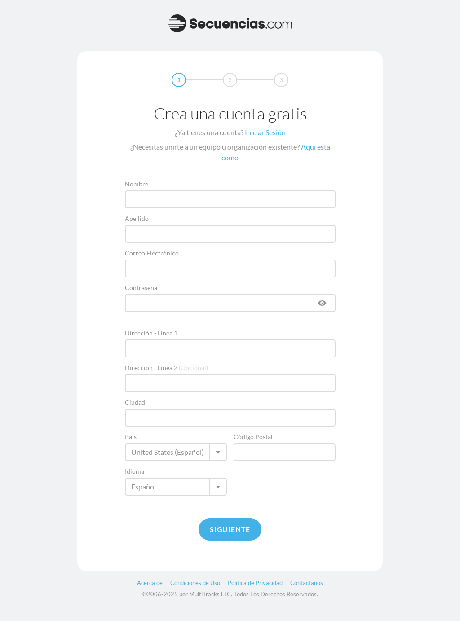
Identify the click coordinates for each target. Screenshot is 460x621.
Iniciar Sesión (265, 132)
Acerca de (150, 582)
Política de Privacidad (255, 582)
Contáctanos (306, 582)
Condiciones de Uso (195, 582)
